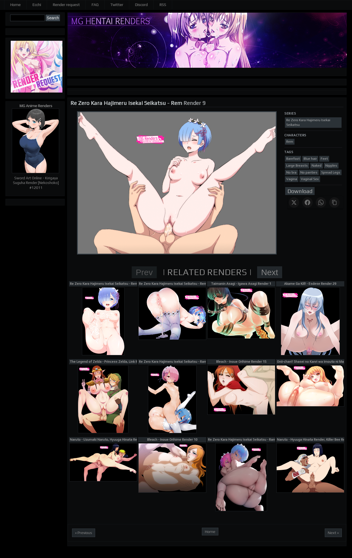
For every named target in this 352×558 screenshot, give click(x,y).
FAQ (95, 4)
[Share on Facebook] (307, 202)
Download (299, 191)
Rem (176, 103)
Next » (333, 532)
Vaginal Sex (310, 179)
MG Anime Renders (36, 106)
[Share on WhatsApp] (321, 202)
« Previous (83, 532)
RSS (163, 4)
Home (15, 4)
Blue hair (310, 159)
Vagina (291, 179)
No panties (308, 172)
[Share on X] (294, 202)
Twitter (116, 4)
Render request (66, 4)
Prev (144, 272)
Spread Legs (330, 172)
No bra (291, 172)
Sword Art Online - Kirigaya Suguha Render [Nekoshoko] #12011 (36, 183)
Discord (141, 4)
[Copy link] (334, 202)
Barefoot (293, 159)
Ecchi (36, 4)
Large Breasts (297, 165)
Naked (316, 165)
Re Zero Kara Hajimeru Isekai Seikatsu (118, 103)
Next (269, 272)
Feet (324, 159)
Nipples (331, 165)
